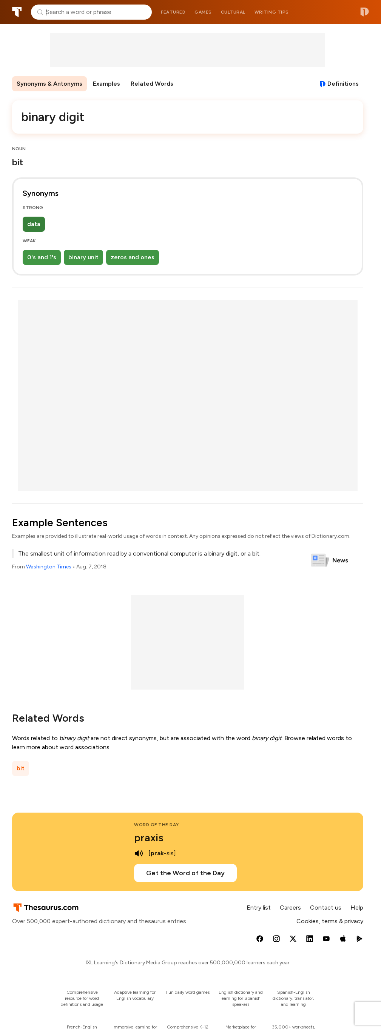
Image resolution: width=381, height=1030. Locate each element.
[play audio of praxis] (138, 853)
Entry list (259, 907)
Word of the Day (156, 824)
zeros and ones (132, 257)
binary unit (83, 257)
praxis (149, 837)
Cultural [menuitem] (233, 12)
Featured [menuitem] (173, 12)
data (33, 224)
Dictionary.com (364, 12)
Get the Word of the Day (185, 873)
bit (21, 768)
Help (356, 907)
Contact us (325, 907)
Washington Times (48, 566)
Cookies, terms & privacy (329, 921)
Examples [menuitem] (106, 83)
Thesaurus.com (17, 12)
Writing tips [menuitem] (272, 12)
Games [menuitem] (203, 12)
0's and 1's (41, 257)
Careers (290, 907)
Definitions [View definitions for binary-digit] (343, 83)
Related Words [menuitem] (152, 83)
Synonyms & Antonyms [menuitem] (49, 83)
